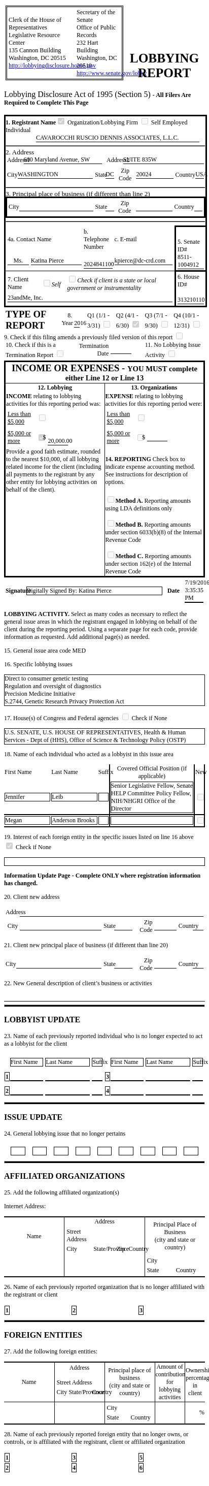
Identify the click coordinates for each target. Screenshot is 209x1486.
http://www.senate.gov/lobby (112, 73)
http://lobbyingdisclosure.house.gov (52, 65)
